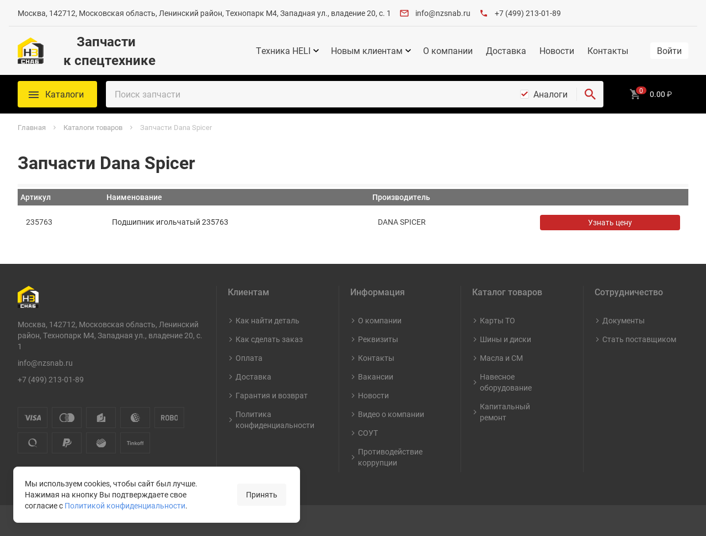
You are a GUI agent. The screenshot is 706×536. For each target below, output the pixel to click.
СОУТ (368, 432)
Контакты (607, 51)
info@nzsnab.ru (442, 13)
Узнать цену (610, 222)
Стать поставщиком (639, 339)
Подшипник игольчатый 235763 (170, 221)
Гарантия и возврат (272, 395)
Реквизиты (378, 339)
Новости (556, 51)
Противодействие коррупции (390, 457)
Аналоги (550, 94)
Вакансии (375, 376)
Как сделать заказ (269, 339)
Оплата (249, 358)
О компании (448, 51)
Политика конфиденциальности (275, 419)
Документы (623, 320)
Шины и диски (505, 339)
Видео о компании (391, 414)
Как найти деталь (267, 320)
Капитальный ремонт (505, 412)
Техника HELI (283, 51)
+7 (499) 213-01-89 (528, 13)
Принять (261, 494)
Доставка (506, 51)
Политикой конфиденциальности (125, 505)
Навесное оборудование (506, 382)
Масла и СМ (501, 358)
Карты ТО (497, 320)
